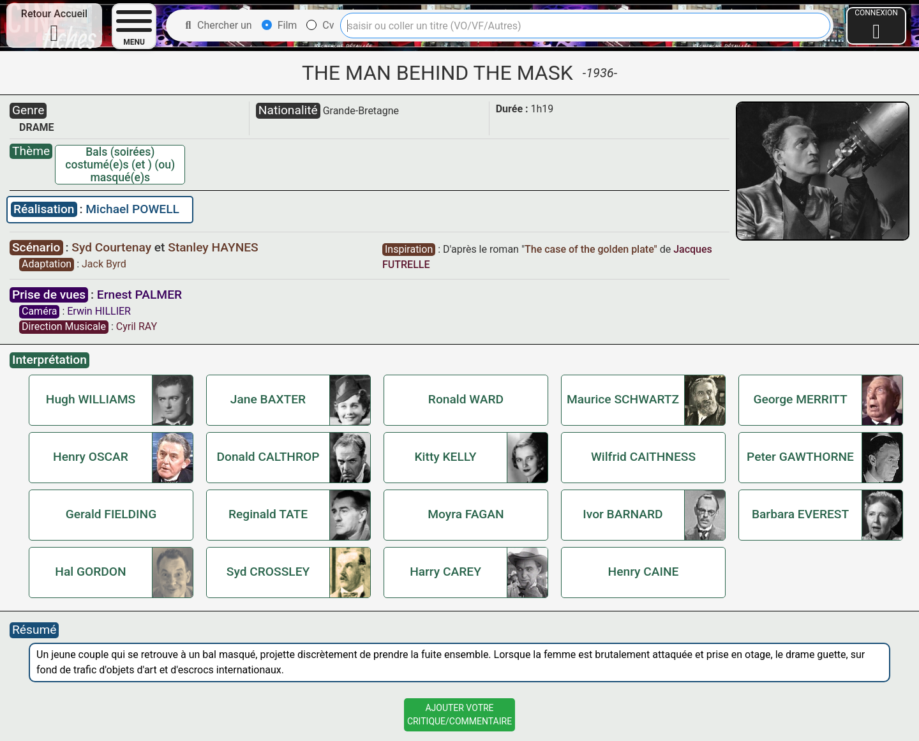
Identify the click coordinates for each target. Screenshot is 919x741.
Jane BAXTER (268, 399)
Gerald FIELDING (111, 514)
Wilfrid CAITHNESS (643, 456)
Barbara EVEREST (800, 514)
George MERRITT (800, 399)
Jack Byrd (104, 264)
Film (279, 25)
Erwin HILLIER (99, 311)
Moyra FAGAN (466, 514)
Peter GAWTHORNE (800, 456)
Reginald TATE (268, 514)
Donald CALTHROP (267, 456)
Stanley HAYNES (213, 247)
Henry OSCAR (90, 456)
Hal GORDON (90, 571)
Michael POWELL (132, 209)
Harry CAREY (445, 571)
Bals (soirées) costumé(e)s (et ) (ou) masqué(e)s (120, 165)
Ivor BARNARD (622, 514)
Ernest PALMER (139, 294)
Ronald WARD (466, 399)
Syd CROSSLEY (268, 571)
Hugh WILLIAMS (90, 399)
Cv (320, 25)
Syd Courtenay (112, 247)
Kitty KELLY (446, 456)
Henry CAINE (643, 571)
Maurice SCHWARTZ (623, 399)
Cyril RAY (136, 326)
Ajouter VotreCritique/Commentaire (459, 714)
